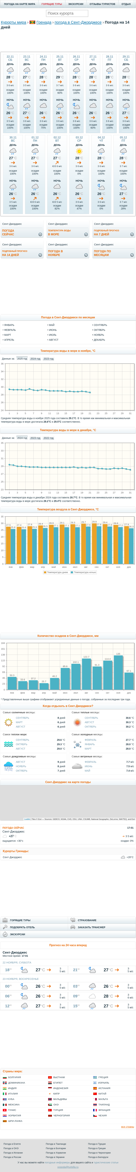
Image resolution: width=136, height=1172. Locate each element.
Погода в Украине (55, 1157)
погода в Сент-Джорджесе (78, 22)
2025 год (22, 358)
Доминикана (16, 1082)
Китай (102, 1093)
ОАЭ (56, 1104)
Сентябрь (22, 717)
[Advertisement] (68, 40)
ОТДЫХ (126, 4)
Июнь (88, 766)
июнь (53, 330)
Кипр (56, 1093)
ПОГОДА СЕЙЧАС (13, 827)
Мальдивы (60, 1099)
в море (59, 232)
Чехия (102, 1115)
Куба (11, 1099)
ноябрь (99, 334)
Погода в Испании (13, 1152)
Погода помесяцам (102, 253)
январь (9, 325)
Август (20, 726)
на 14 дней (14, 253)
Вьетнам (59, 1077)
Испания (104, 1088)
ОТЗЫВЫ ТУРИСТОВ (102, 4)
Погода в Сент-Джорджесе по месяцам (68, 317)
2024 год (35, 358)
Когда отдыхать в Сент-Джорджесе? (68, 705)
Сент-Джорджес (12, 857)
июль (52, 334)
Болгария (14, 1077)
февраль (10, 330)
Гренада (43, 22)
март (7, 334)
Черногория (62, 1115)
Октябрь (90, 726)
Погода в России (12, 1157)
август (53, 339)
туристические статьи (106, 1162)
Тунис (12, 1110)
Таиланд (104, 1104)
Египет (58, 1082)
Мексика (14, 1104)
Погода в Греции (97, 1148)
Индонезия (60, 1088)
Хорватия (14, 1115)
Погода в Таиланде (56, 1144)
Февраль (90, 739)
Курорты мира (13, 22)
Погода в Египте (12, 1144)
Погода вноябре (55, 253)
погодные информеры (57, 1162)
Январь (90, 744)
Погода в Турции (97, 1144)
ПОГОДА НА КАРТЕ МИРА (19, 4)
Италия (13, 1093)
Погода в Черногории (99, 1152)
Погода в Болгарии (56, 1148)
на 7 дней (106, 232)
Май (87, 770)
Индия (12, 1088)
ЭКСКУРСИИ (75, 4)
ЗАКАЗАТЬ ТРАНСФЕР (91, 927)
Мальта (103, 1099)
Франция (104, 1110)
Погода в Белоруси (98, 1157)
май (51, 325)
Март (19, 722)
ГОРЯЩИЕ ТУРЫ (52, 4)
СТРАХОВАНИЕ (87, 920)
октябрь (99, 330)
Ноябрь (21, 766)
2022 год (48, 438)
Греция (103, 1077)
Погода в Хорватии (56, 1152)
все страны (127, 1126)
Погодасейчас (8, 232)
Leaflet (27, 819)
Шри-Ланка (15, 1121)
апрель (9, 339)
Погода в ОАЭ (11, 1148)
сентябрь (100, 325)
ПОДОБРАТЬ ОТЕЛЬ (22, 927)
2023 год (48, 358)
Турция (58, 1110)
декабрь (99, 339)
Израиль (103, 1082)
